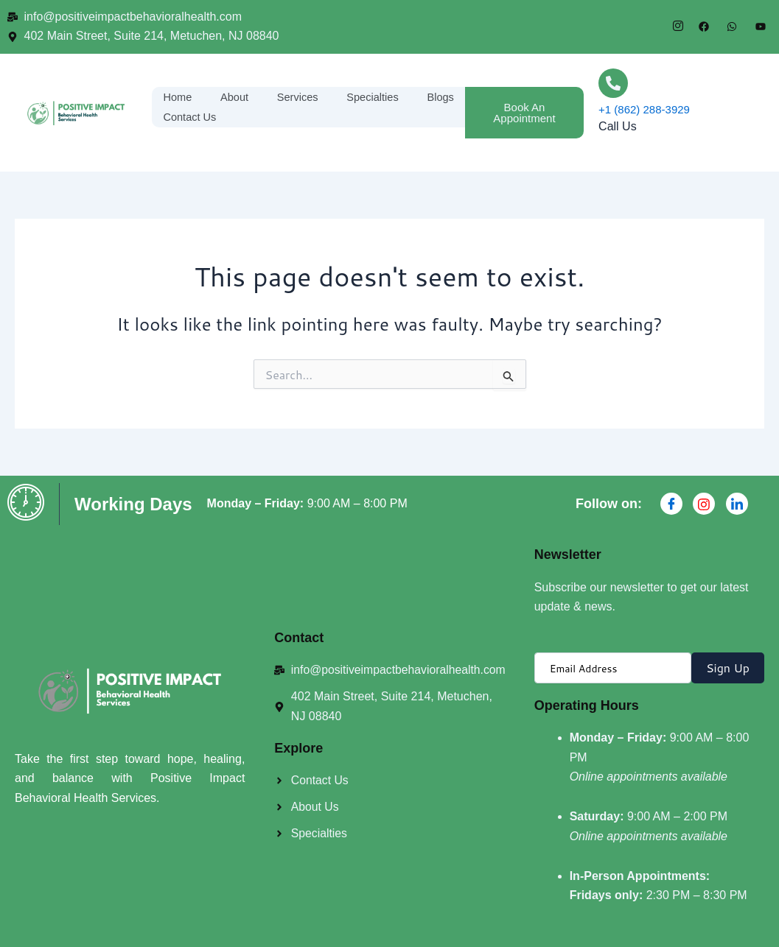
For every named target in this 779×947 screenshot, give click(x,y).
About (234, 96)
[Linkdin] (737, 504)
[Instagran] (704, 504)
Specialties (373, 96)
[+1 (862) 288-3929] (613, 83)
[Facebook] (671, 504)
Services (297, 96)
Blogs (441, 96)
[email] (612, 667)
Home (177, 96)
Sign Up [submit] (728, 667)
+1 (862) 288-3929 (644, 109)
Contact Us (190, 116)
